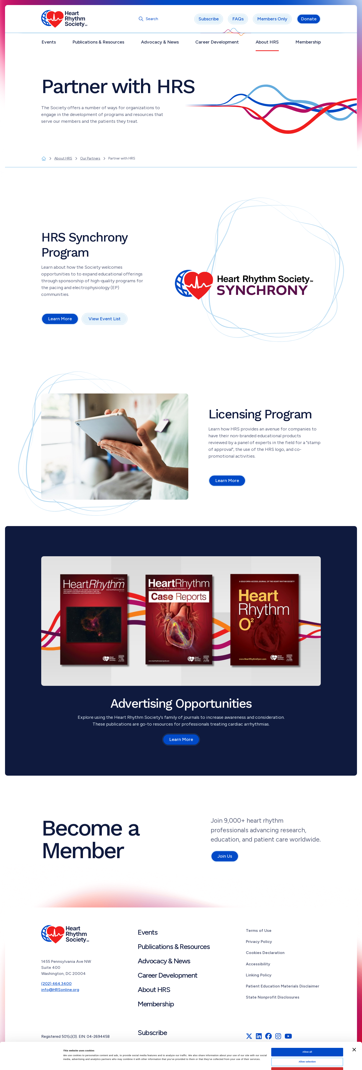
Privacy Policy (259, 941)
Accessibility (258, 964)
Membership (308, 42)
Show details (208, 1061)
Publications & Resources (98, 42)
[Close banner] (354, 1022)
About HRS (267, 42)
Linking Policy (259, 975)
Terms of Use (259, 930)
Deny (307, 1044)
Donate (308, 19)
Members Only (272, 19)
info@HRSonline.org (60, 989)
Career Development (217, 42)
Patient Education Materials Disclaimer (282, 986)
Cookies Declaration (265, 952)
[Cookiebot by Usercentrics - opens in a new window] (33, 1061)
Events (48, 42)
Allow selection (307, 1034)
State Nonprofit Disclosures (272, 997)
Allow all (307, 1024)
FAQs (238, 19)
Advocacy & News (160, 42)
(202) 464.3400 (56, 983)
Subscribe (209, 19)
